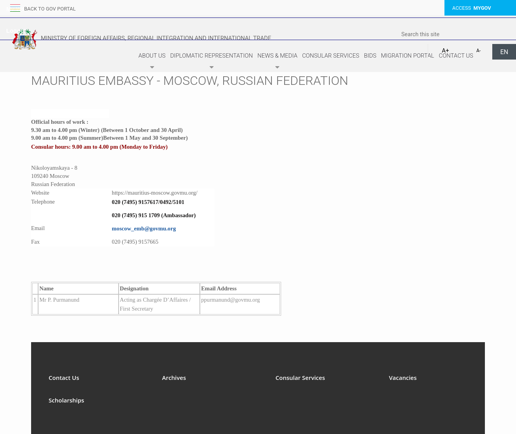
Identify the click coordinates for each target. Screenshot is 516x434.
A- (478, 50)
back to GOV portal (49, 9)
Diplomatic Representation (211, 62)
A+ (445, 50)
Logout (16, 30)
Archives (174, 377)
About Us (152, 62)
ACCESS (471, 8)
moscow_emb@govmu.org (144, 228)
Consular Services (330, 55)
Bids (370, 55)
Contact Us (456, 55)
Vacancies (402, 377)
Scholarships (66, 400)
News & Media (277, 62)
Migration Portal (407, 55)
